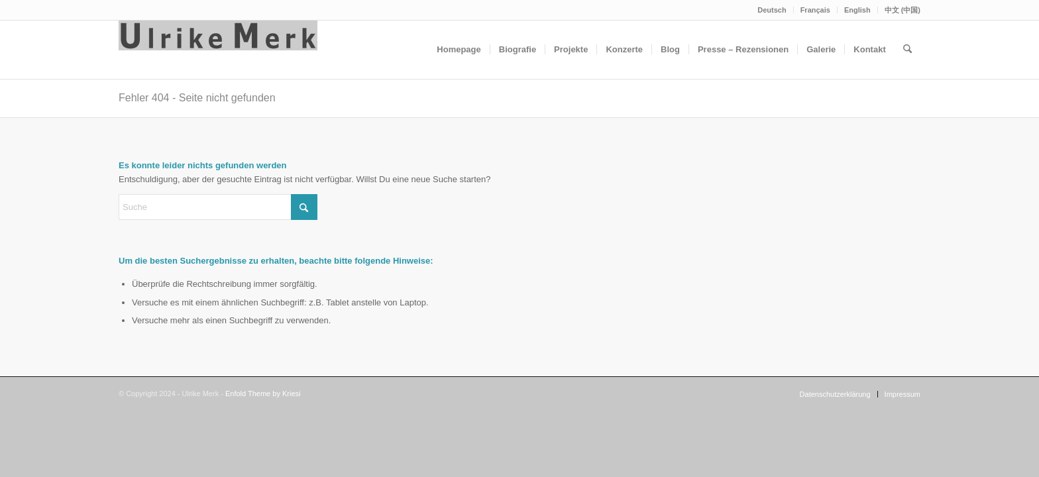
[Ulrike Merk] (218, 50)
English (857, 10)
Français (815, 10)
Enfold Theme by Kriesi (263, 394)
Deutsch (771, 10)
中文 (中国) (902, 10)
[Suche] (907, 50)
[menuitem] (772, 10)
